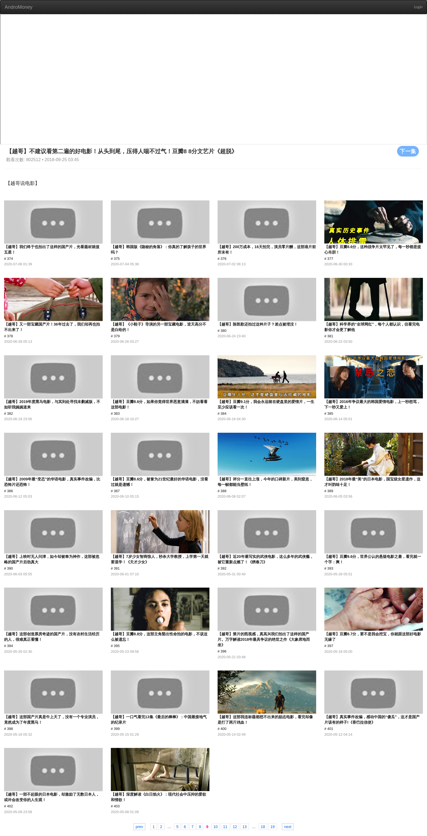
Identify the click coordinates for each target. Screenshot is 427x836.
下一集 (408, 151)
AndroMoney (18, 7)
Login (418, 7)
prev (139, 827)
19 (272, 827)
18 (263, 827)
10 (215, 827)
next (287, 827)
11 (225, 827)
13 (244, 827)
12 (235, 827)
